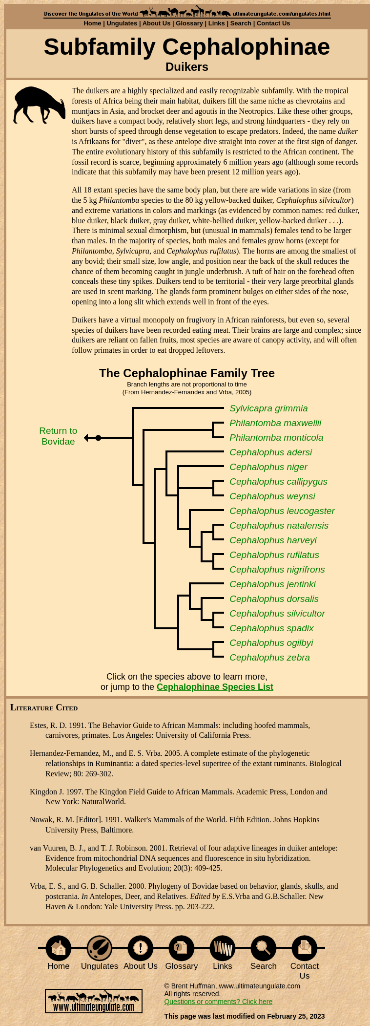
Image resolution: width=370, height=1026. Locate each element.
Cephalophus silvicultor (277, 613)
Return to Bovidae (58, 436)
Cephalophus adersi (270, 452)
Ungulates (121, 23)
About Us (157, 23)
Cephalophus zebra (269, 657)
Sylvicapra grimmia (268, 408)
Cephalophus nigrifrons (277, 569)
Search (240, 23)
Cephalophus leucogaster (282, 511)
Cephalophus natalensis (279, 525)
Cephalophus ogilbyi (271, 643)
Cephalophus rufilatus (274, 555)
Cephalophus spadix (271, 628)
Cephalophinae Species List (215, 687)
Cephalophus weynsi (272, 496)
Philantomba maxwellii (275, 423)
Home (92, 23)
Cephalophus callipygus (278, 481)
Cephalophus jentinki (272, 584)
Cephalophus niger (268, 467)
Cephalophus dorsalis (274, 599)
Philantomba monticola (276, 437)
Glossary (189, 23)
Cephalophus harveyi (273, 540)
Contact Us (273, 23)
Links (216, 23)
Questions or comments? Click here (218, 1001)
